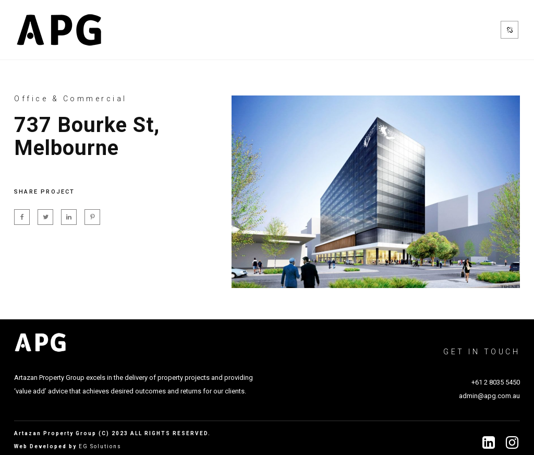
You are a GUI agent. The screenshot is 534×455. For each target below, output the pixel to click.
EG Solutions (100, 446)
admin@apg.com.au (489, 396)
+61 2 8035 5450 (495, 382)
